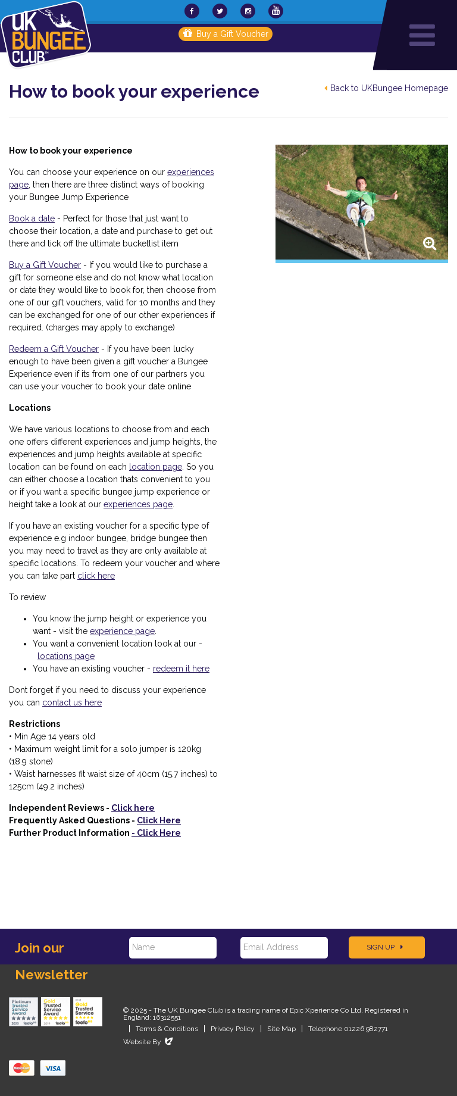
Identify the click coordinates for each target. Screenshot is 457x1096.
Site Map (281, 1029)
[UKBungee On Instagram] (247, 11)
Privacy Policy (233, 1029)
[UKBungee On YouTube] (275, 11)
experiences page (138, 504)
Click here (133, 808)
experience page (122, 631)
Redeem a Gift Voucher (54, 349)
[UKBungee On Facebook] (191, 11)
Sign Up (385, 947)
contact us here (72, 702)
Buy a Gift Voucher (225, 34)
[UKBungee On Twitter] (219, 11)
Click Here (159, 820)
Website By (149, 1042)
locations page (66, 656)
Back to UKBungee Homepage (386, 88)
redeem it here (181, 668)
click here (96, 575)
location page (155, 467)
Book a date (32, 218)
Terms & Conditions (167, 1029)
